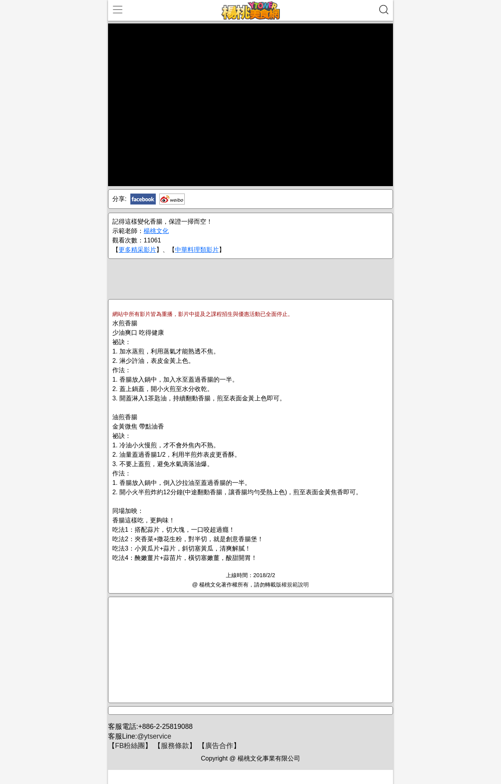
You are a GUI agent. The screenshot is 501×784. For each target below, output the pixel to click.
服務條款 (175, 746)
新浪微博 (172, 199)
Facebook (143, 199)
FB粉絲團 (130, 746)
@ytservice (154, 736)
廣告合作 (219, 746)
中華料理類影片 (197, 249)
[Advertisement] (250, 278)
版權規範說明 (292, 584)
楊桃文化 (156, 231)
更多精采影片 (137, 249)
